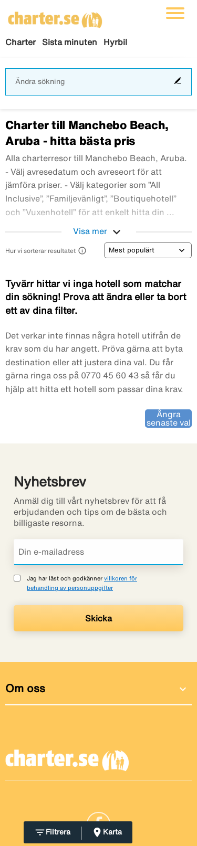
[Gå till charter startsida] (55, 16)
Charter (20, 42)
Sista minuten (69, 42)
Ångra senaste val (169, 418)
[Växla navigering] (175, 13)
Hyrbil (115, 42)
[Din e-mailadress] (98, 552)
